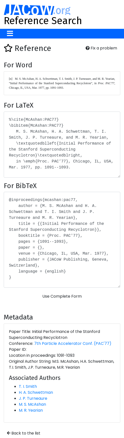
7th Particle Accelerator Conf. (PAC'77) (72, 343)
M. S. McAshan (32, 404)
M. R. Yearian (31, 410)
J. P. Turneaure (33, 398)
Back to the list (23, 433)
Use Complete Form (62, 296)
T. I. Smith (28, 386)
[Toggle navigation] (10, 34)
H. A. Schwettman (36, 392)
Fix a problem (101, 48)
